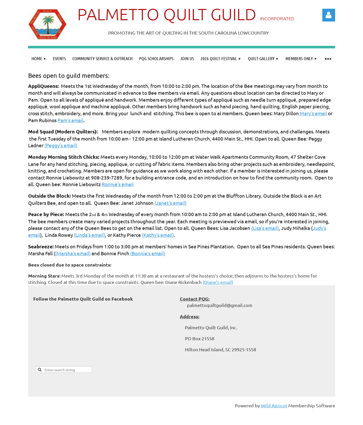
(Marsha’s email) (73, 253)
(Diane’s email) (218, 282)
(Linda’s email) (89, 235)
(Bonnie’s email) (147, 253)
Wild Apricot (274, 405)
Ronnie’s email (118, 184)
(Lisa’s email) (265, 228)
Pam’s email (70, 120)
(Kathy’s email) (158, 235)
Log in (328, 15)
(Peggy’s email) (61, 145)
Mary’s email (313, 113)
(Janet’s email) (170, 203)
